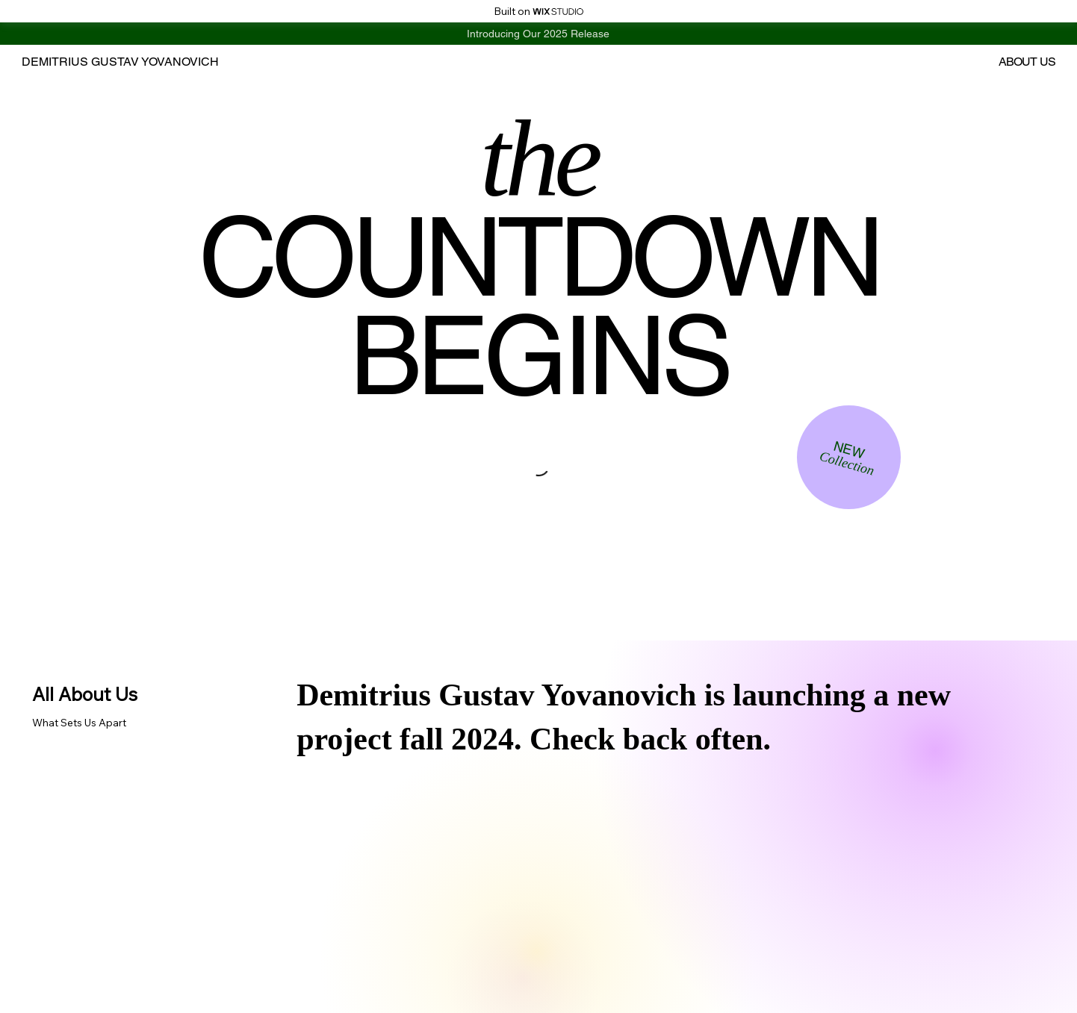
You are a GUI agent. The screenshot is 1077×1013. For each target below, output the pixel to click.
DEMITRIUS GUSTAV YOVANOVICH (120, 61)
